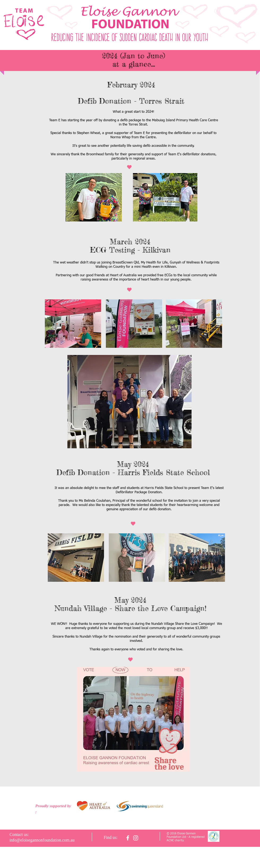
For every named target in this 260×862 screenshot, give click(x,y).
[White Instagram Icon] (135, 838)
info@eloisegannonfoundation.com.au (42, 840)
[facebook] (127, 838)
